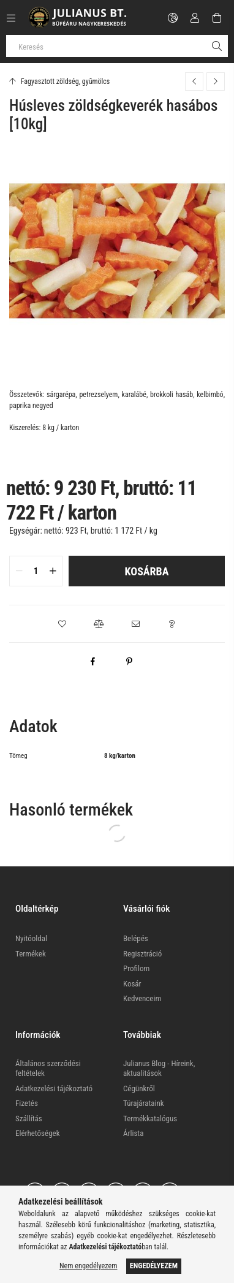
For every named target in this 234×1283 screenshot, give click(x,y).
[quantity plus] (52, 571)
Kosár (132, 983)
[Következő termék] (215, 81)
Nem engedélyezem (88, 1266)
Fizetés (26, 1103)
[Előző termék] (194, 81)
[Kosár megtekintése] (217, 18)
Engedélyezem (154, 1266)
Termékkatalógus (150, 1118)
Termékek (30, 953)
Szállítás (28, 1118)
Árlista (133, 1133)
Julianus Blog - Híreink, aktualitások (159, 1068)
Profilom (136, 968)
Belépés (135, 938)
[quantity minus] (19, 571)
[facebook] (92, 661)
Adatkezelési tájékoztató (53, 1088)
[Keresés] (117, 46)
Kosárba (147, 571)
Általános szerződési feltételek (48, 1068)
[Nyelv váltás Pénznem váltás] (173, 18)
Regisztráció (142, 953)
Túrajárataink (143, 1103)
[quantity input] (35, 571)
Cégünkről (139, 1088)
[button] (62, 624)
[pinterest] (129, 661)
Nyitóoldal (31, 938)
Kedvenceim (142, 998)
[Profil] (195, 18)
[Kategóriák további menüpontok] (11, 18)
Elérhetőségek (37, 1133)
